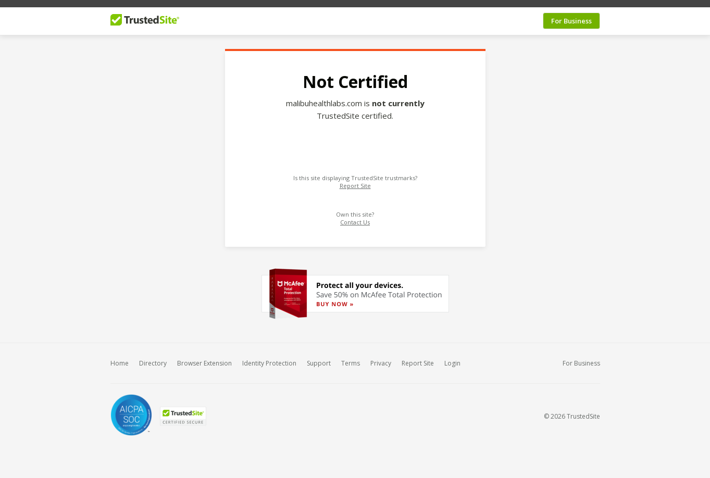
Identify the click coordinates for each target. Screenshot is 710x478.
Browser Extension (204, 358)
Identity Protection (269, 358)
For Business (571, 15)
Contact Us (355, 217)
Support (319, 358)
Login (452, 358)
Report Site (355, 181)
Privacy (380, 358)
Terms (350, 358)
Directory (153, 358)
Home (119, 358)
